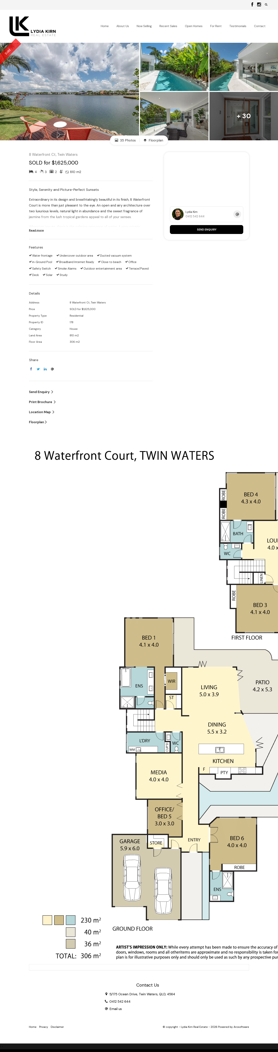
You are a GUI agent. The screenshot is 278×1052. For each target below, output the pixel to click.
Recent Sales (168, 26)
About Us (122, 26)
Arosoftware (241, 1027)
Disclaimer (57, 1027)
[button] (266, 4)
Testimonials (237, 26)
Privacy (43, 1027)
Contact (259, 26)
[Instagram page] (259, 5)
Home (105, 26)
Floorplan (153, 140)
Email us (115, 1009)
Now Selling (144, 26)
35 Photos (125, 140)
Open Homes (194, 26)
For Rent (216, 26)
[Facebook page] (252, 5)
